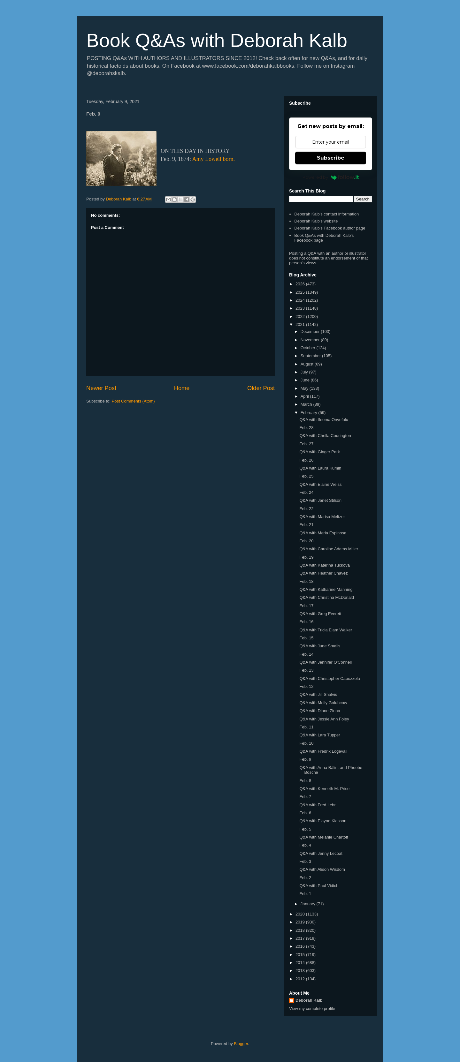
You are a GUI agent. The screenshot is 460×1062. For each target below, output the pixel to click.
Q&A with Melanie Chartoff (323, 837)
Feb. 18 (306, 581)
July (305, 372)
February (309, 412)
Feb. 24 (306, 492)
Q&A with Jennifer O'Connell (325, 662)
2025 (300, 292)
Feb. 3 (305, 861)
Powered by (331, 177)
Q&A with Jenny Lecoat (320, 853)
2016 (300, 946)
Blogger (241, 1043)
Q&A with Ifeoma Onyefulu (323, 419)
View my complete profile (312, 1008)
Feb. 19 (306, 557)
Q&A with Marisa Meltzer (322, 516)
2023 (300, 308)
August (308, 364)
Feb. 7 (305, 796)
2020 (300, 914)
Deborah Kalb (309, 1000)
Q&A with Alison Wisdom (322, 869)
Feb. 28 (306, 427)
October (309, 347)
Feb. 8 (305, 780)
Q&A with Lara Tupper (319, 735)
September (311, 355)
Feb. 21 (306, 524)
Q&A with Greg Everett (320, 613)
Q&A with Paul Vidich (318, 885)
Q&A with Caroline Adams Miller (328, 548)
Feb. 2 (305, 877)
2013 (300, 970)
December (311, 331)
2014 (300, 962)
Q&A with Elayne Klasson (322, 820)
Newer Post (101, 388)
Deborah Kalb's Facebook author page (329, 228)
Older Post (261, 388)
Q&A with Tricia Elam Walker (325, 630)
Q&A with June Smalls (319, 646)
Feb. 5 (305, 829)
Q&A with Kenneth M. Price (324, 788)
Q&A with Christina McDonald (326, 597)
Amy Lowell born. (213, 159)
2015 (300, 954)
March (307, 404)
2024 (300, 300)
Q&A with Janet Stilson (320, 500)
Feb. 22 (306, 508)
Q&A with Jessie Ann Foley (324, 719)
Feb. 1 (305, 893)
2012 (300, 978)
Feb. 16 (306, 621)
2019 (300, 922)
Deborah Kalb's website (316, 221)
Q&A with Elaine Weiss (320, 484)
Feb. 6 (305, 812)
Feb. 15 (306, 638)
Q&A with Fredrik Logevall (323, 751)
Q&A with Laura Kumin (320, 468)
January (309, 903)
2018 (300, 930)
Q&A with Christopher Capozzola (329, 678)
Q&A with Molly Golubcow (323, 702)
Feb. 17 (306, 605)
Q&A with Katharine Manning (325, 589)
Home (182, 388)
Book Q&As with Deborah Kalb (216, 40)
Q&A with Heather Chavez (323, 573)
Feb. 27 (306, 443)
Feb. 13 (306, 670)
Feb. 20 (306, 541)
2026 (300, 284)
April (305, 396)
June (306, 380)
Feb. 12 (306, 686)
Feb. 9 (305, 759)
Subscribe (330, 158)
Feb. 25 (306, 476)
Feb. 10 (306, 743)
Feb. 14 (306, 654)
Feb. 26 (306, 460)
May (305, 388)
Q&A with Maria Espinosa (322, 533)
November (311, 339)
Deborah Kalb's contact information (326, 214)
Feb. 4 (305, 845)
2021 (300, 324)
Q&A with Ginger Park (319, 451)
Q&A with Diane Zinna (319, 710)
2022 (300, 316)
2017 (300, 938)
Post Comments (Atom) (133, 401)
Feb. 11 (306, 727)
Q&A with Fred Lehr (317, 804)
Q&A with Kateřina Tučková (324, 565)
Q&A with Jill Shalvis (318, 694)
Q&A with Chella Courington (325, 435)
